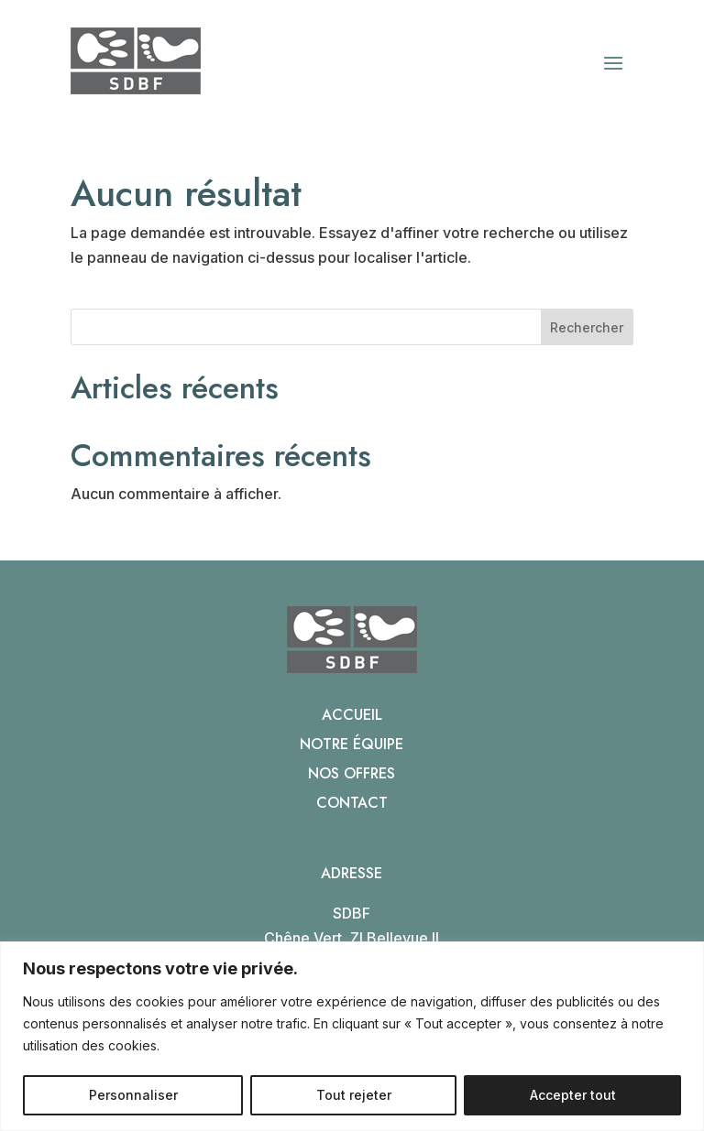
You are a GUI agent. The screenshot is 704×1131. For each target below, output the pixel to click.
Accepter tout (573, 1095)
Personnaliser (133, 1095)
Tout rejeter (353, 1095)
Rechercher (586, 327)
